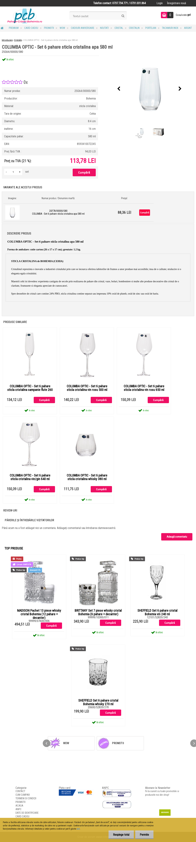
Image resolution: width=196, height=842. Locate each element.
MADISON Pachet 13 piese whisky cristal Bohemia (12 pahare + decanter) (39, 614)
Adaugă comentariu (177, 536)
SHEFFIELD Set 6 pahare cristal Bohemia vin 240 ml (157, 612)
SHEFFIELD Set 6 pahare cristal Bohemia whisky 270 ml (98, 702)
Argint (188, 27)
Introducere (7, 40)
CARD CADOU (31, 27)
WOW (62, 27)
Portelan (150, 27)
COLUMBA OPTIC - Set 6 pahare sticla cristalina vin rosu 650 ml (144, 388)
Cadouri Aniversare (82, 27)
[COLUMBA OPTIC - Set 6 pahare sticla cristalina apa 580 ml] (149, 88)
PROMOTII (49, 27)
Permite (144, 834)
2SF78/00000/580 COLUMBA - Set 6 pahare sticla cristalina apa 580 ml (58, 212)
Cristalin (134, 27)
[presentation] (119, 89)
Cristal (118, 27)
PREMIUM (14, 27)
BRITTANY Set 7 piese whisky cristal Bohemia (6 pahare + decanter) (98, 612)
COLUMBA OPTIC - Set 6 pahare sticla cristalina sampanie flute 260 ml (30, 389)
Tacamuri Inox (170, 27)
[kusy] (13, 172)
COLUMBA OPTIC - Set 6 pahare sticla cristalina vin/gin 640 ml (30, 477)
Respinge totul (121, 834)
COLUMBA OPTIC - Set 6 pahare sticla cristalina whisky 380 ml (87, 477)
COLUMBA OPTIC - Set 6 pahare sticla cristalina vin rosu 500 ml (87, 388)
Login (160, 3)
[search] (123, 16)
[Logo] (25, 15)
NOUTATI (104, 27)
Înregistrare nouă (176, 3)
